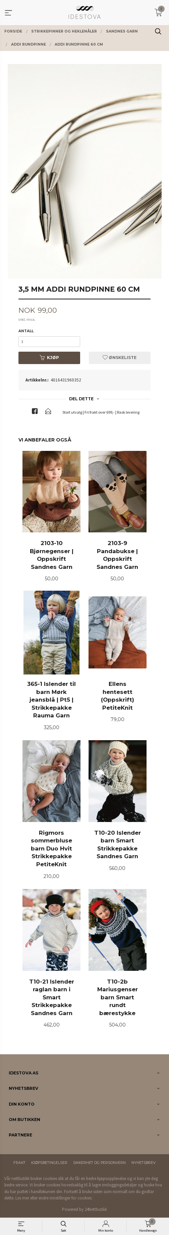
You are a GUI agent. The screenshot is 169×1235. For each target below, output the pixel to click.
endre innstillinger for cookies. (66, 1198)
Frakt (19, 1163)
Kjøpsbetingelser (49, 1163)
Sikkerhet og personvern (99, 1163)
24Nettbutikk (95, 1209)
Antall (26, 331)
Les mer (22, 1198)
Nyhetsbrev (143, 1163)
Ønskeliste (119, 357)
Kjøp (49, 357)
